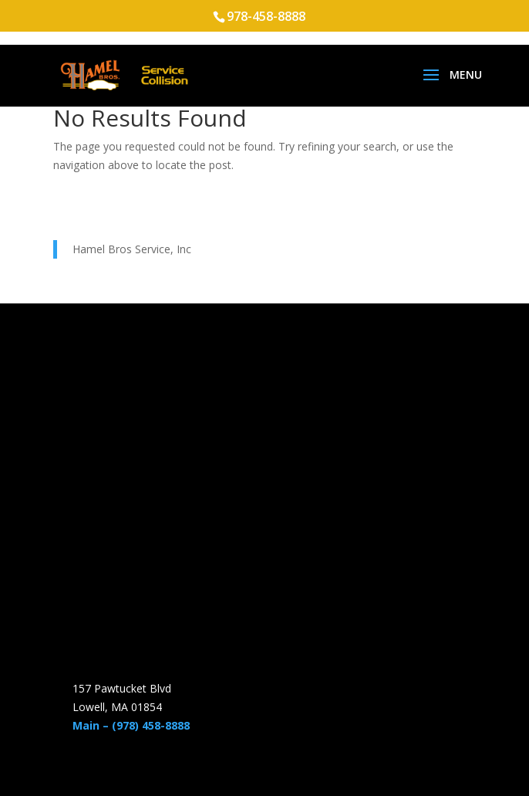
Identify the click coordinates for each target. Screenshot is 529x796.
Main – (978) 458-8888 (131, 725)
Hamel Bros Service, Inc (131, 249)
